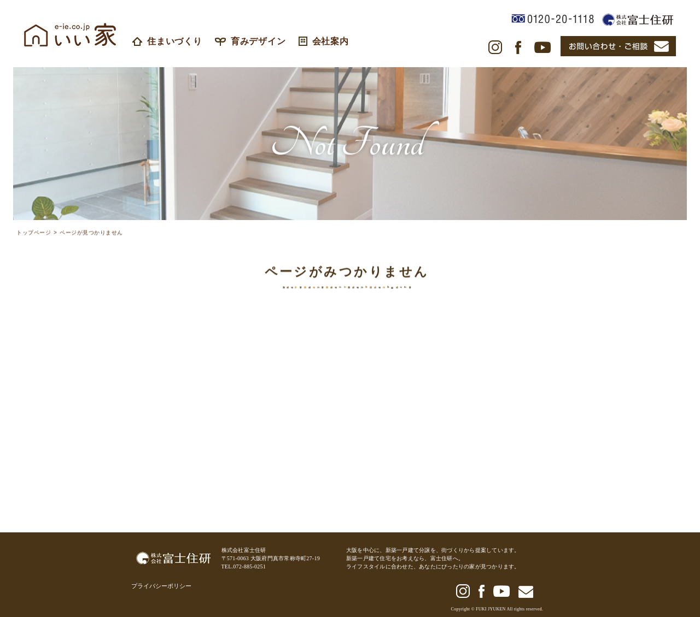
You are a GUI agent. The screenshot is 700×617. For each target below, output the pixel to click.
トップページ (33, 235)
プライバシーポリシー (161, 586)
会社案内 (324, 41)
